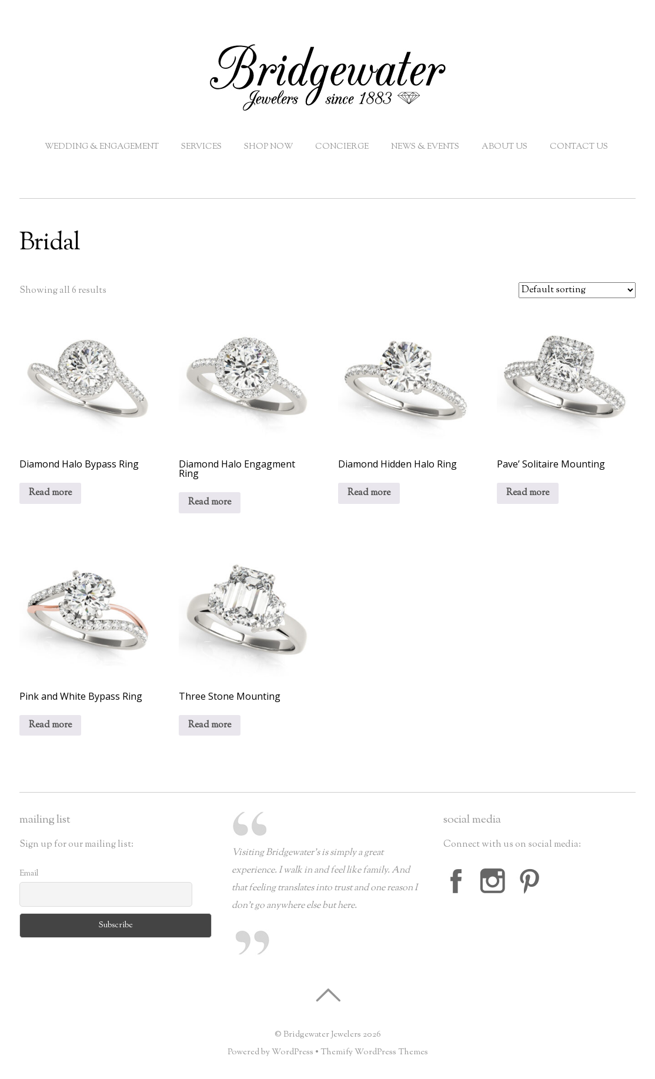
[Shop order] (577, 290)
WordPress (292, 1052)
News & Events (425, 147)
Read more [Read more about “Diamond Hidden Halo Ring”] (368, 493)
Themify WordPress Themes (374, 1052)
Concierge (342, 147)
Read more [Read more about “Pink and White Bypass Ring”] (50, 725)
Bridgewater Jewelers (322, 1034)
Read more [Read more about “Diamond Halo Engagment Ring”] (209, 502)
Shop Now (268, 147)
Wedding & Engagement (102, 147)
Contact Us (579, 147)
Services (201, 147)
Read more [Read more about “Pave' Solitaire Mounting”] (527, 493)
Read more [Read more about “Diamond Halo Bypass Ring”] (50, 493)
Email (29, 874)
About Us (504, 147)
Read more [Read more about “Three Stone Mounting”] (209, 725)
